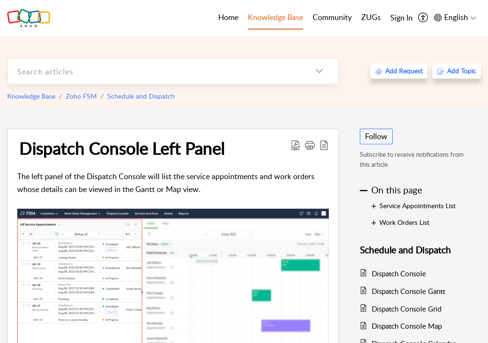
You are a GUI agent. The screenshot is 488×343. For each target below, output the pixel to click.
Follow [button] (376, 136)
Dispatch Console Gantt (408, 291)
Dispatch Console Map (407, 326)
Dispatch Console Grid (406, 308)
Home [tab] (228, 17)
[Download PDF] (295, 145)
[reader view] (324, 145)
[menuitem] (401, 18)
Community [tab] (332, 17)
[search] (154, 71)
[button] (310, 145)
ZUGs (371, 17)
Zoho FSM (81, 96)
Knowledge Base (31, 96)
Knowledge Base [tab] (275, 17)
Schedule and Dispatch (141, 96)
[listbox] (319, 71)
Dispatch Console (399, 273)
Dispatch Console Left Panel (121, 148)
